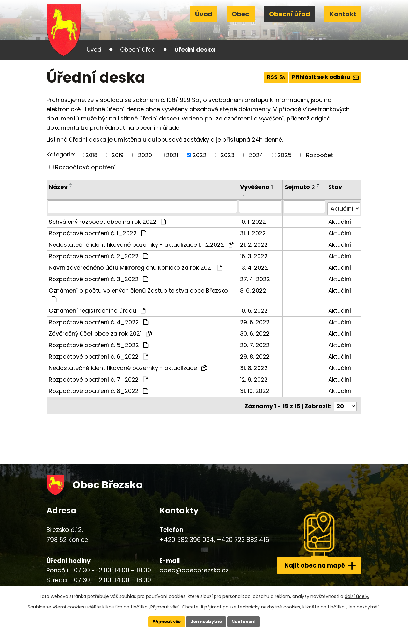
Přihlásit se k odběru (324, 78)
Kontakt (343, 14)
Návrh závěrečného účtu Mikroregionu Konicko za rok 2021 (135, 265)
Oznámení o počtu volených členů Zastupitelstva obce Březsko (138, 292)
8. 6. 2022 (254, 288)
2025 (284, 155)
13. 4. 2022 (255, 265)
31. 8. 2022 (254, 366)
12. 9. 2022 (254, 377)
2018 (91, 155)
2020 (145, 155)
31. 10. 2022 (255, 389)
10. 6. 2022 (254, 308)
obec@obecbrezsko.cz (190, 566)
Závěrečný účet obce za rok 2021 (100, 331)
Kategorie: (61, 154)
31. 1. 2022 (253, 231)
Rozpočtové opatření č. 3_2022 (98, 277)
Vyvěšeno (257, 187)
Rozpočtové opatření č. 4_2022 (98, 320)
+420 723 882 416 (239, 535)
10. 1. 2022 (253, 219)
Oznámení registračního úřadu (97, 308)
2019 (118, 155)
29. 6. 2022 (255, 320)
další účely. (357, 596)
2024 (256, 155)
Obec (240, 14)
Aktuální (340, 219)
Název (58, 187)
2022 (200, 155)
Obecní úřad (289, 14)
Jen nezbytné (206, 621)
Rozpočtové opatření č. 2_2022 (98, 254)
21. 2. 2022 (254, 242)
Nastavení (246, 621)
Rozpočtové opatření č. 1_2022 (97, 231)
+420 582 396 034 (183, 535)
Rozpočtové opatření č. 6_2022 (98, 354)
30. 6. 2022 (255, 331)
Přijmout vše (164, 621)
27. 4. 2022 (256, 277)
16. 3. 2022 (254, 254)
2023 (228, 155)
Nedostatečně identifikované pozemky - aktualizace (128, 366)
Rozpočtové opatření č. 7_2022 (98, 377)
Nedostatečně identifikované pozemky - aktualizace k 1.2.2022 (141, 242)
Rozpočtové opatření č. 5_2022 (98, 343)
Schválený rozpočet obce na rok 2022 (107, 219)
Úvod (203, 14)
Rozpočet (319, 155)
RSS (271, 78)
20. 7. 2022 (255, 343)
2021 (172, 155)
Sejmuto (300, 187)
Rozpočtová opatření (85, 167)
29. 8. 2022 (255, 354)
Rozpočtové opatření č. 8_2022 (98, 389)
